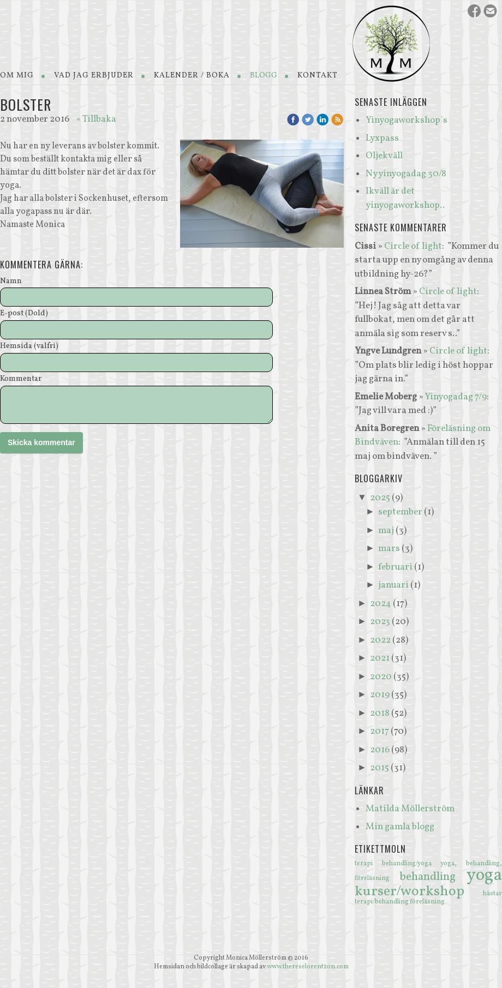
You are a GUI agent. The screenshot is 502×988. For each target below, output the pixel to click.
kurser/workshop (419, 891)
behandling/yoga (411, 863)
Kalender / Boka (192, 75)
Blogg (263, 75)
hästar (492, 893)
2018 (380, 713)
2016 (380, 750)
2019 (380, 694)
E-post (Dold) (24, 314)
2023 (380, 621)
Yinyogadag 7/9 (456, 397)
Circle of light (413, 246)
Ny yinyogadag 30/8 (406, 173)
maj (386, 530)
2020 (381, 676)
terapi (368, 863)
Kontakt (317, 75)
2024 (380, 603)
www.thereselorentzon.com (308, 966)
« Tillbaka (96, 119)
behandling (433, 877)
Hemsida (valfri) (29, 346)
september (400, 512)
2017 (379, 731)
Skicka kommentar (41, 442)
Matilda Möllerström (410, 809)
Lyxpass (382, 138)
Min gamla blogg (400, 827)
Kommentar (20, 379)
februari (395, 567)
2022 (380, 640)
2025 (380, 498)
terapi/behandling (382, 901)
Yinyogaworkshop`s (406, 120)
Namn (11, 281)
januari (393, 585)
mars (389, 548)
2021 (380, 658)
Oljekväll (384, 155)
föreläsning (427, 901)
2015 (379, 768)
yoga (484, 876)
